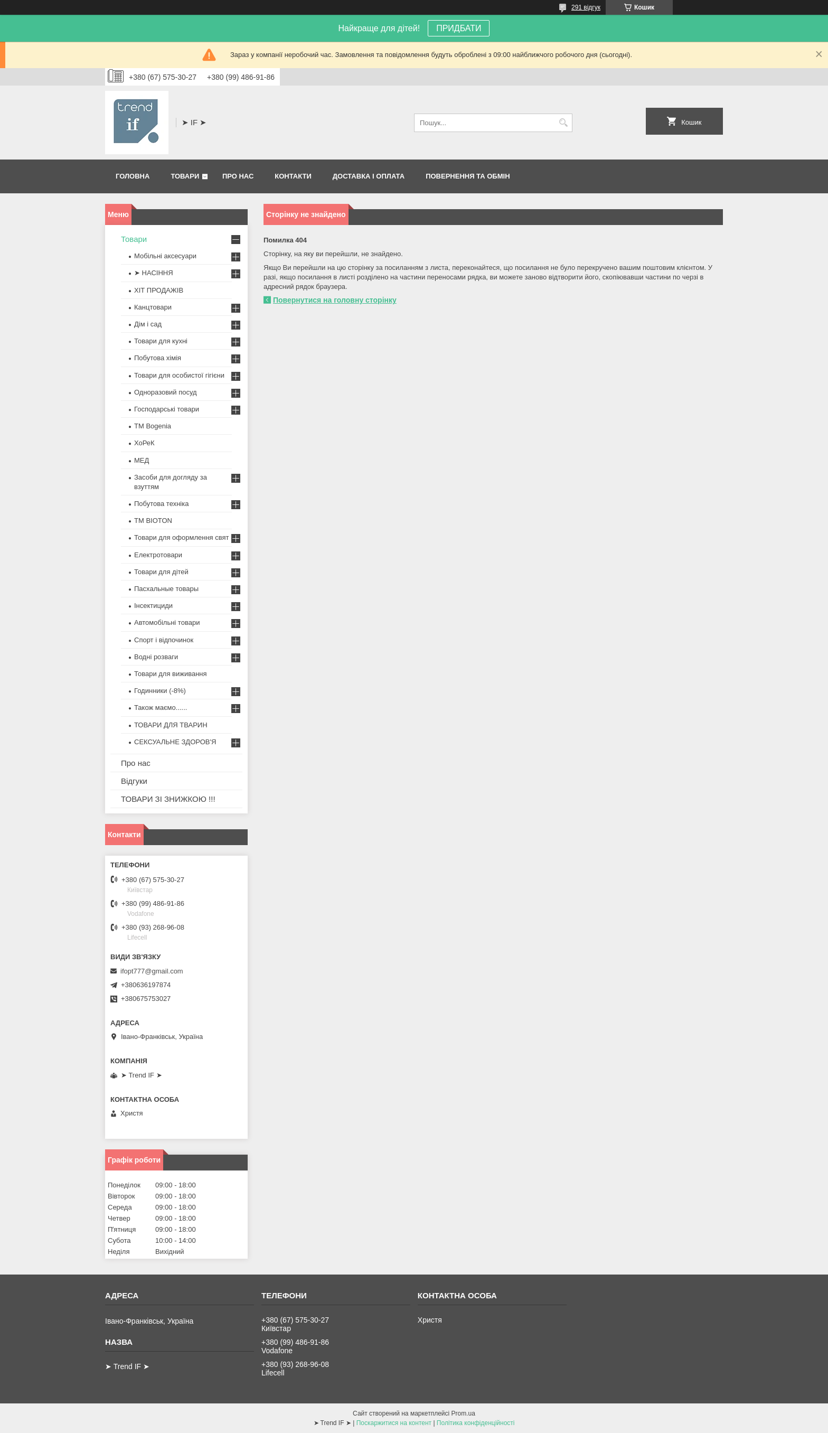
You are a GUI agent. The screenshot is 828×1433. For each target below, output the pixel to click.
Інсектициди (153, 606)
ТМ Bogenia (152, 426)
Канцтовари (153, 307)
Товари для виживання (170, 674)
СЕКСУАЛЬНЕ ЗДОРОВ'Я (175, 742)
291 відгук (585, 7)
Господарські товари (166, 409)
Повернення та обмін (468, 176)
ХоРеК (144, 443)
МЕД (141, 460)
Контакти (293, 176)
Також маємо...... (160, 707)
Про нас (237, 176)
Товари (185, 176)
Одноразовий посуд (165, 392)
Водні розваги (156, 657)
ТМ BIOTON (153, 521)
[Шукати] (563, 123)
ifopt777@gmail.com (151, 971)
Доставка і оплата (368, 176)
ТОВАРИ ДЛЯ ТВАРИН (171, 725)
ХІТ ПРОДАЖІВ (158, 290)
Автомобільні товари (167, 622)
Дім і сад (148, 324)
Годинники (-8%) (160, 691)
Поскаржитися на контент (393, 1423)
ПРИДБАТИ (458, 28)
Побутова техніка (161, 504)
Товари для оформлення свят (181, 537)
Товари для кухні (160, 341)
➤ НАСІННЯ (153, 273)
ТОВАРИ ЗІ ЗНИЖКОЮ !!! (168, 798)
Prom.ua (463, 1413)
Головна (132, 176)
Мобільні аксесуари (165, 256)
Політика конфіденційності (476, 1423)
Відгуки (134, 780)
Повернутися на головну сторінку (335, 300)
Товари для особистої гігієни (179, 375)
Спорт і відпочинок (163, 640)
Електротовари (158, 555)
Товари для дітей (161, 572)
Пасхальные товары (166, 589)
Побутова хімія (157, 358)
